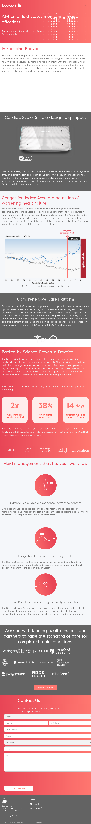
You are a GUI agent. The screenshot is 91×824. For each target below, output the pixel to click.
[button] (86, 5)
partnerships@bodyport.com (32, 711)
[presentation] (23, 778)
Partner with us (45, 687)
